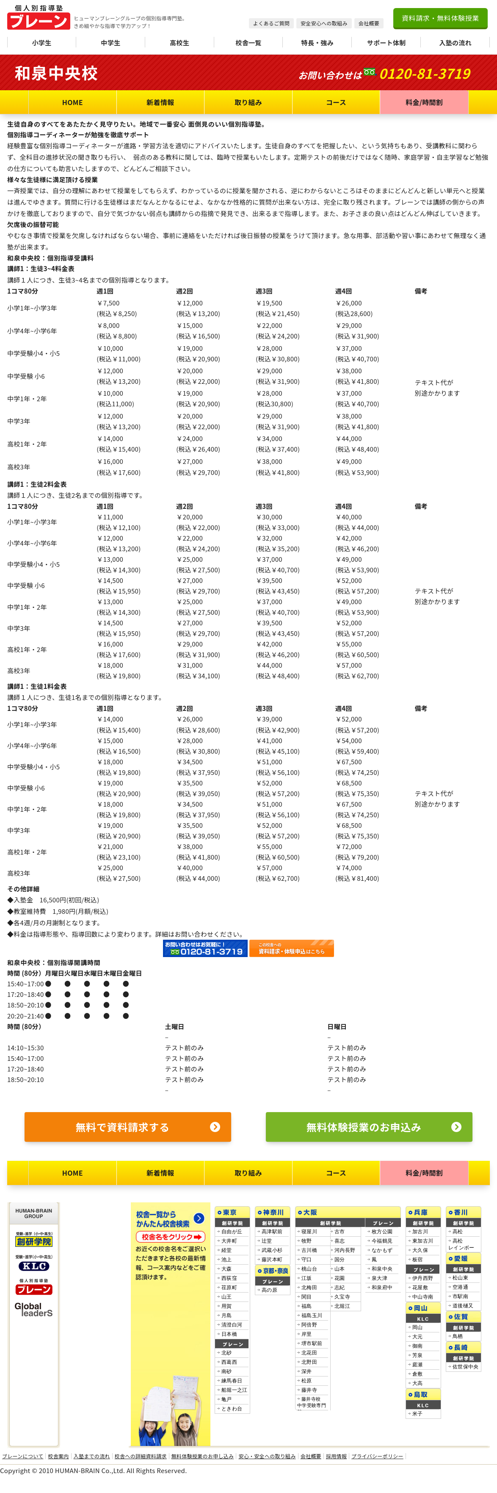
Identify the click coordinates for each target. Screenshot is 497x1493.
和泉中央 (382, 1269)
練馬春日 (231, 1381)
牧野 (306, 1241)
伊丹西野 (422, 1278)
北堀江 (342, 1306)
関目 (306, 1297)
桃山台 (309, 1269)
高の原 (269, 1290)
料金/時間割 (424, 102)
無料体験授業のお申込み (384, 1126)
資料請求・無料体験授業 (440, 18)
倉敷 (417, 1374)
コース (336, 102)
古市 (339, 1232)
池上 (226, 1260)
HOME (72, 102)
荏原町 (229, 1287)
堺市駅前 (311, 1343)
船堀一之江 (234, 1390)
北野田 (309, 1362)
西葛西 (229, 1362)
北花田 (309, 1353)
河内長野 (344, 1250)
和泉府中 (382, 1287)
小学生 (41, 42)
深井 (306, 1371)
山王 (226, 1297)
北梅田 (309, 1287)
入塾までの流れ (92, 1456)
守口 (306, 1260)
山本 (339, 1269)
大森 (226, 1269)
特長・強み (317, 42)
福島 (306, 1306)
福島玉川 (311, 1315)
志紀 (339, 1287)
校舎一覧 (248, 42)
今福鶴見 (382, 1241)
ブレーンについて (22, 1456)
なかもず (382, 1250)
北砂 (226, 1353)
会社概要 (369, 23)
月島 (226, 1315)
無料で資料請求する (148, 1126)
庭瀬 (417, 1365)
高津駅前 (272, 1232)
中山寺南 (422, 1297)
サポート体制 (386, 42)
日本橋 (229, 1334)
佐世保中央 (466, 1367)
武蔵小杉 (272, 1250)
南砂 (226, 1371)
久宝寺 (342, 1297)
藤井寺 (309, 1390)
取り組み (248, 102)
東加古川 (422, 1241)
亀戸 (226, 1399)
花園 (339, 1278)
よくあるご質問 (271, 23)
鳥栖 (458, 1336)
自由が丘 (231, 1232)
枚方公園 (382, 1232)
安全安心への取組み (324, 23)
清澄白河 (231, 1325)
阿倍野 (309, 1325)
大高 (417, 1383)
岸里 (306, 1334)
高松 (458, 1232)
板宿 (417, 1260)
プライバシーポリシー (377, 1456)
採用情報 (336, 1456)
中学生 (110, 42)
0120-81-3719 (423, 73)
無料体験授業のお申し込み (202, 1456)
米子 (417, 1414)
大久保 (420, 1250)
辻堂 (267, 1241)
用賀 (226, 1306)
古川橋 (309, 1250)
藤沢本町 (272, 1260)
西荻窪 (229, 1278)
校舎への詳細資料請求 (141, 1456)
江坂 (306, 1278)
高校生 (179, 42)
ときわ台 (231, 1409)
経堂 (226, 1250)
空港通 (460, 1287)
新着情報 (160, 102)
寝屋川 (309, 1232)
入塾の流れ (455, 42)
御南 (417, 1346)
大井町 (229, 1241)
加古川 (420, 1232)
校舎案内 (58, 1456)
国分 (339, 1260)
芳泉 (417, 1355)
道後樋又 (463, 1306)
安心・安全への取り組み (266, 1456)
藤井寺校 (311, 1405)
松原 (306, 1381)
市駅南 (460, 1296)
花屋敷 (420, 1287)
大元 (417, 1337)
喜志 (339, 1241)
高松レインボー (461, 1244)
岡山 (417, 1327)
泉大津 (379, 1278)
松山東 (460, 1278)
